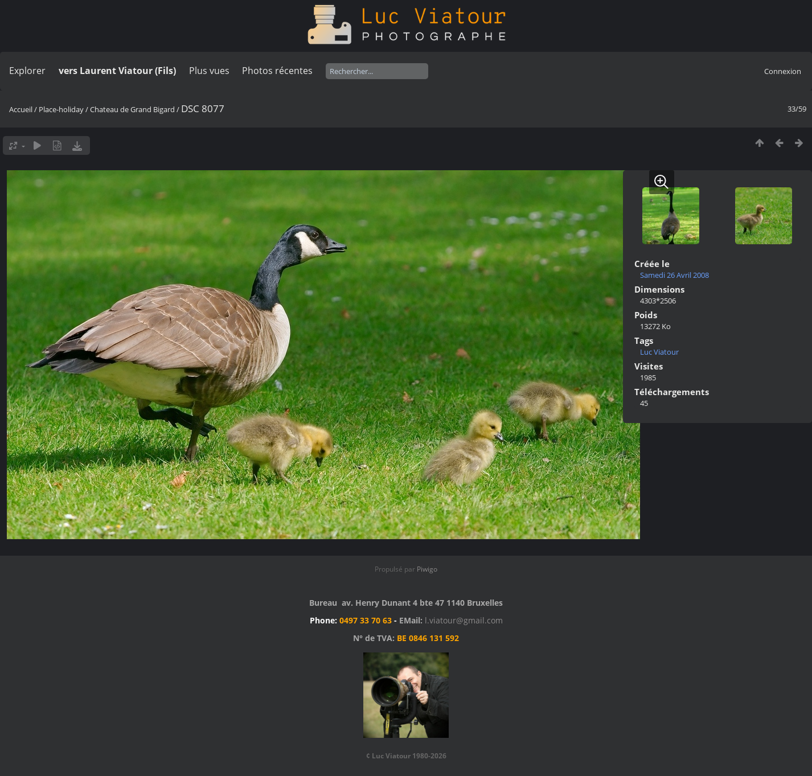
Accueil (20, 109)
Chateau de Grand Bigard (132, 109)
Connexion (782, 71)
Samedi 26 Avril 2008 (674, 275)
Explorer (27, 70)
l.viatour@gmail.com (464, 620)
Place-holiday (61, 109)
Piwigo (427, 569)
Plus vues (209, 70)
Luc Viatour (659, 352)
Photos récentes (277, 70)
